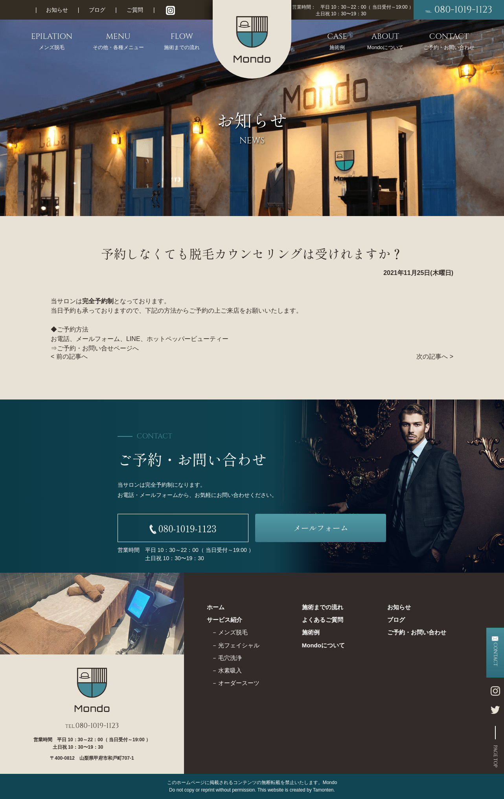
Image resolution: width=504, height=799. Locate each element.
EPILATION (52, 41)
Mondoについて (323, 645)
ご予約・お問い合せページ (94, 348)
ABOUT (385, 41)
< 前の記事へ (69, 356)
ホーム (215, 607)
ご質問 (135, 10)
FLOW (182, 41)
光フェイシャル (238, 645)
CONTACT (449, 41)
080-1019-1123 (458, 10)
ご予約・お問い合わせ (416, 632)
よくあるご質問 (322, 619)
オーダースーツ (238, 683)
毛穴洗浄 (230, 657)
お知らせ (57, 10)
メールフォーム (320, 527)
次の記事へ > (434, 356)
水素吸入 (230, 670)
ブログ (97, 10)
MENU (118, 41)
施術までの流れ (322, 607)
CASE (337, 41)
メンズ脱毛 (233, 632)
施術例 (311, 632)
